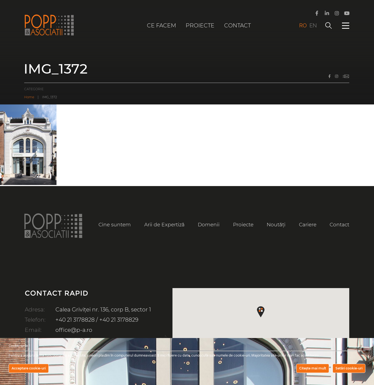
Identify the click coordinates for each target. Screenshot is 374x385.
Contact (237, 25)
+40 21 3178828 (75, 319)
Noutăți (276, 224)
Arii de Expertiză (164, 224)
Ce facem (161, 25)
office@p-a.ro (73, 329)
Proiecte (200, 25)
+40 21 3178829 (118, 319)
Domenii (209, 224)
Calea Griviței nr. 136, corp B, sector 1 (103, 309)
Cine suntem (114, 224)
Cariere (307, 224)
